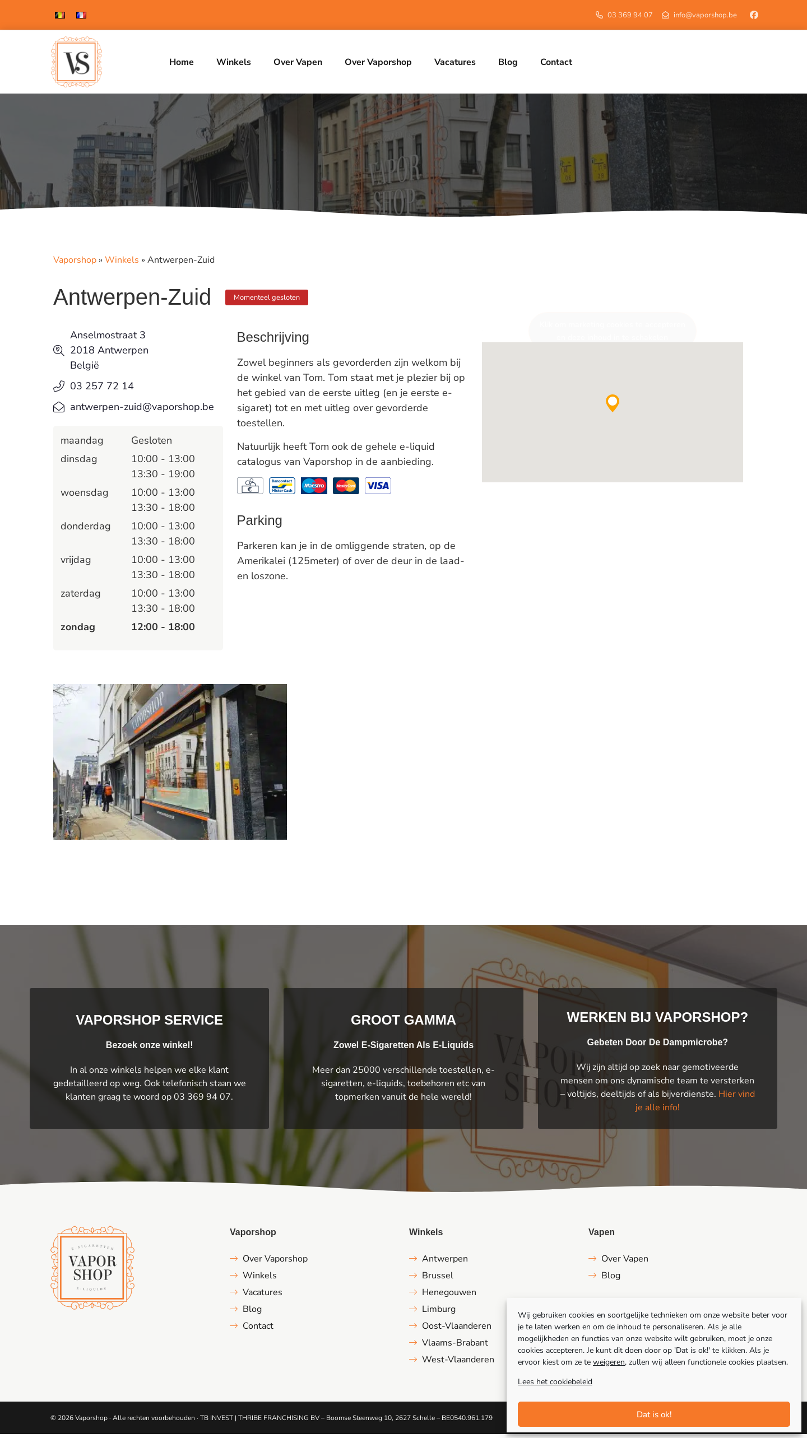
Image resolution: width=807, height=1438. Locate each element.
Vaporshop (74, 264)
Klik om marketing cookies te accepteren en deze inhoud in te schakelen (612, 335)
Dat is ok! (654, 1414)
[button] (613, 407)
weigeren (609, 1362)
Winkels (122, 264)
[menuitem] (60, 14)
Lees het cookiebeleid (555, 1381)
